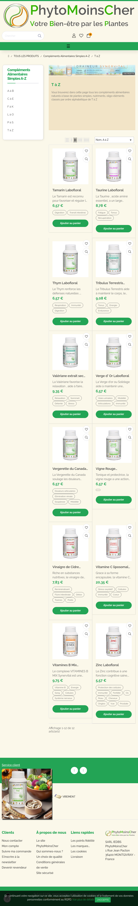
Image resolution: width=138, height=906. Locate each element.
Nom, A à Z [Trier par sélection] (114, 140)
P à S (10, 122)
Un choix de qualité (49, 856)
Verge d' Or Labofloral (112, 376)
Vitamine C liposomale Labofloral (113, 567)
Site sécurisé (44, 873)
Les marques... (80, 846)
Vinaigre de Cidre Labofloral (65, 567)
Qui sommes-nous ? (49, 851)
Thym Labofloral (65, 283)
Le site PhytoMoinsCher (47, 843)
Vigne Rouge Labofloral (105, 469)
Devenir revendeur (14, 867)
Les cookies (79, 851)
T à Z (10, 130)
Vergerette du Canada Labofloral (69, 469)
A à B (10, 91)
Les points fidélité (83, 840)
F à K (10, 106)
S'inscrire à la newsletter (10, 859)
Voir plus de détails (83, 899)
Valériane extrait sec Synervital (68, 376)
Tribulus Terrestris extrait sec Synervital (112, 283)
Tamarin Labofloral (66, 190)
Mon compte (10, 846)
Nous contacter (12, 840)
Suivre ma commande (16, 851)
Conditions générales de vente (50, 864)
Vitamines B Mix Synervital (64, 665)
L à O (10, 114)
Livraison (77, 856)
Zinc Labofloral (107, 665)
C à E (10, 98)
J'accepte (103, 899)
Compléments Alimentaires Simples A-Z (18, 74)
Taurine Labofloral (110, 190)
